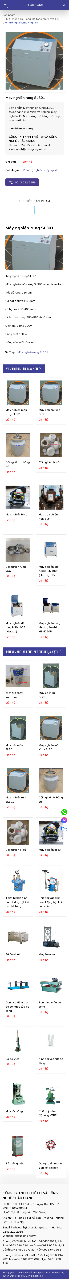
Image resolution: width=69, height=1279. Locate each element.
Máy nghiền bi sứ (16, 514)
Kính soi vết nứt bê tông (51, 1061)
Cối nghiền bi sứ (49, 462)
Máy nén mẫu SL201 (14, 747)
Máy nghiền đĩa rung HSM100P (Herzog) (15, 627)
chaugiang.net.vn (25, 1235)
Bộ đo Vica (12, 1059)
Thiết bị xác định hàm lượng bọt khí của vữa (50, 902)
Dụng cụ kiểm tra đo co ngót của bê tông (17, 1006)
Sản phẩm (9, 15)
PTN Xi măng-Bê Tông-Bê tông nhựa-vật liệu (31, 19)
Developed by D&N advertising (26, 1275)
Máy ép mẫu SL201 (47, 695)
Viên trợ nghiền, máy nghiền (41, 170)
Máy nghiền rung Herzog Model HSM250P (49, 627)
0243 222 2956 (22, 182)
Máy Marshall (47, 954)
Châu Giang (34, 5)
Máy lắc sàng (14, 1111)
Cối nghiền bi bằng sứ (18, 464)
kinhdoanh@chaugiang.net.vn (30, 1227)
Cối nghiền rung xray (16, 569)
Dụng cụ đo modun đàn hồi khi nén (51, 1165)
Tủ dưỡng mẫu (15, 1163)
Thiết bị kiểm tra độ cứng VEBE (49, 1113)
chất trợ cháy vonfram (14, 695)
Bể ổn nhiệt (13, 954)
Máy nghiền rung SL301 (32, 352)
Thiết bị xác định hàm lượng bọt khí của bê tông (17, 902)
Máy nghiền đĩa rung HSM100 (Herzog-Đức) (49, 571)
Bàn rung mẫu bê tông (50, 1004)
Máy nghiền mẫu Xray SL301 (16, 412)
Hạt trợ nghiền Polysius (48, 516)
